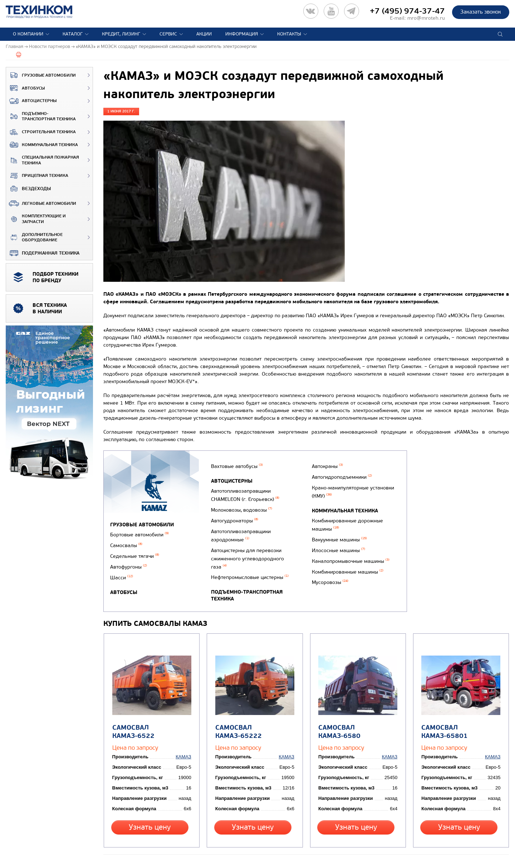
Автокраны (325, 481)
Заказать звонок (480, 12)
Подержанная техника (42, 253)
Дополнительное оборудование (34, 237)
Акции (204, 34)
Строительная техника (41, 132)
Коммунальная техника (42, 145)
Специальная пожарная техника (42, 160)
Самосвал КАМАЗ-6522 (151, 708)
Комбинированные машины (345, 573)
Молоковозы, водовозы (240, 514)
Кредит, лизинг (121, 34)
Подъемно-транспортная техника (41, 116)
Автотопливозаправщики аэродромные (240, 535)
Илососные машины (336, 555)
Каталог (73, 34)
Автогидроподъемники (340, 491)
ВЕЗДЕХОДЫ (28, 189)
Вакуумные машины (337, 545)
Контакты (289, 34)
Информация (241, 34)
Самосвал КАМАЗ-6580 (357, 708)
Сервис (168, 34)
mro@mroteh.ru (426, 18)
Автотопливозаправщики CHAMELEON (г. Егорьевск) (244, 501)
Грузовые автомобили (41, 75)
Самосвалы (126, 543)
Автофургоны (128, 562)
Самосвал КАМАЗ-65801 (443, 712)
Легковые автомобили (41, 203)
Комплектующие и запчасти (36, 218)
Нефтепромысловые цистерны (249, 564)
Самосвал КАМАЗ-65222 (237, 712)
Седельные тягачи (134, 553)
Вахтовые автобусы (236, 475)
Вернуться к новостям (127, 839)
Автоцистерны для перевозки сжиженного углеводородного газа (255, 551)
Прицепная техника (37, 176)
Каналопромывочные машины (348, 564)
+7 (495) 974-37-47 (407, 11)
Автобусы (25, 88)
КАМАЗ (185, 737)
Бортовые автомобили (139, 534)
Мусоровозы (328, 583)
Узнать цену (150, 807)
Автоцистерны (31, 101)
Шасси (121, 571)
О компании (28, 34)
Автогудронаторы (233, 523)
